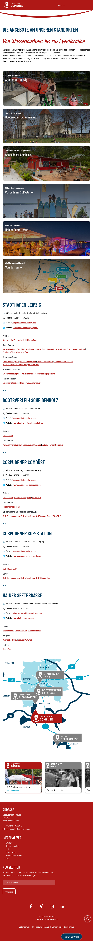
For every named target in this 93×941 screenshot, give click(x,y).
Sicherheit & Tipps (14, 856)
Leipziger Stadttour (11, 383)
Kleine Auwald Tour (28, 361)
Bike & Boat (32, 340)
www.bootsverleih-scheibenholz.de (28, 423)
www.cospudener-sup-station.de (27, 556)
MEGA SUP (56, 516)
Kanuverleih (8, 340)
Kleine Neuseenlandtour (30, 383)
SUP (29, 497)
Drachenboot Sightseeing (13, 374)
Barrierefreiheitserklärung (63, 927)
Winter (9, 843)
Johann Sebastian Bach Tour (15, 364)
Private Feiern (21, 630)
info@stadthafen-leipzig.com (24, 322)
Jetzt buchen (72, 936)
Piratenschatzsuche (11, 507)
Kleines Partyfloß (10, 640)
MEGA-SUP (36, 497)
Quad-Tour (7, 649)
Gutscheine (11, 852)
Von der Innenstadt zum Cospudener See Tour (66, 349)
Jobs (8, 849)
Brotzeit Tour (33, 364)
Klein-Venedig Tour (11, 361)
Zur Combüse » (13, 791)
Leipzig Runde (28, 349)
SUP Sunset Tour (43, 516)
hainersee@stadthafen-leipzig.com (27, 613)
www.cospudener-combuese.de (26, 485)
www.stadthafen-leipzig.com (25, 327)
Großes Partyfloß (25, 640)
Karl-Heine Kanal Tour (12, 349)
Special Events (34, 630)
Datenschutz (24, 927)
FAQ (7, 859)
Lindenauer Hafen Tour (63, 361)
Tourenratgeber (12, 846)
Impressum (37, 927)
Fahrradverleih (20, 340)
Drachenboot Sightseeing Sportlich (40, 374)
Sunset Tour (40, 349)
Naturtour (59, 445)
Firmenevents (8, 630)
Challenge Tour (9, 352)
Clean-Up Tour (22, 352)
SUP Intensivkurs (28, 516)
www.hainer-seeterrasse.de (25, 618)
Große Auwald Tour (45, 361)
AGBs (46, 927)
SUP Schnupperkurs (11, 516)
